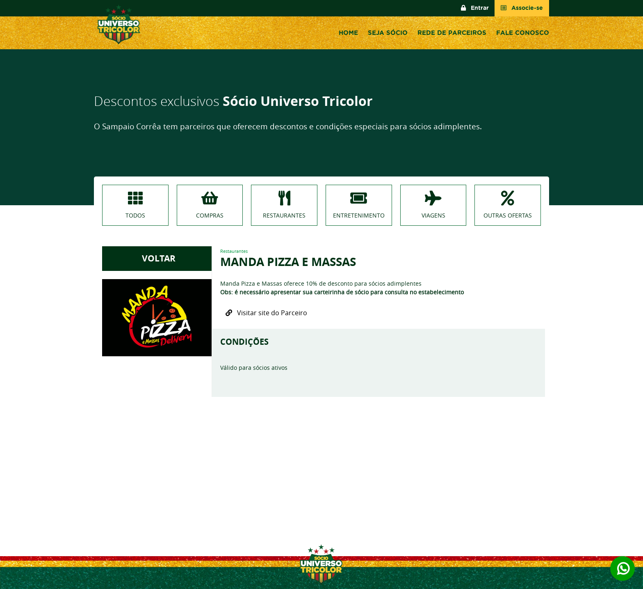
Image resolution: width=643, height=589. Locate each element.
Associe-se (522, 8)
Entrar (475, 8)
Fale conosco (522, 32)
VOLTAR (157, 258)
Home (348, 32)
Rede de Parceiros (451, 32)
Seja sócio (388, 32)
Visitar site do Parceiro (266, 312)
